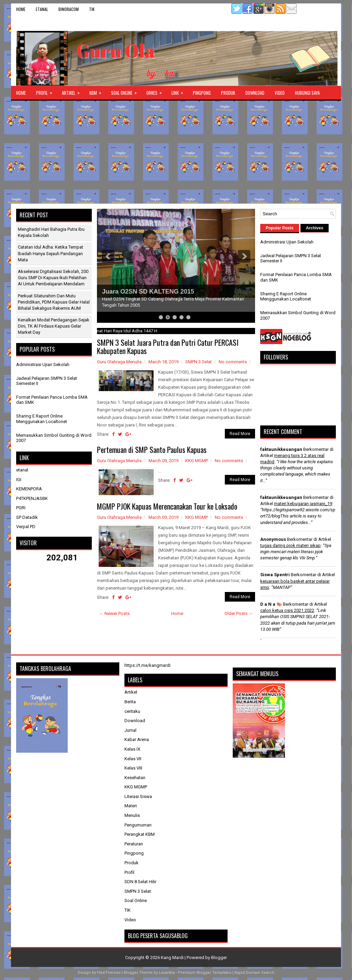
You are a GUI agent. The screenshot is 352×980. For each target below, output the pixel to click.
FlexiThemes (109, 972)
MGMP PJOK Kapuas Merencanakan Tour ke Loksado (167, 506)
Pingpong (202, 92)
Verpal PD (25, 526)
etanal (42, 9)
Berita (130, 701)
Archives (314, 228)
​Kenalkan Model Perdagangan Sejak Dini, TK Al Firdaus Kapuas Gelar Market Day (53, 326)
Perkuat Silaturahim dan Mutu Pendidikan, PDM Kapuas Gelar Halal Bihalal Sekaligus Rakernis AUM (54, 302)
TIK (92, 9)
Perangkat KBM (139, 834)
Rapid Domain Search (254, 972)
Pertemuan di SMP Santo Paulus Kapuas (152, 449)
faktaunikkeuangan (281, 449)
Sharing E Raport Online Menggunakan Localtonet (41, 418)
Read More (240, 433)
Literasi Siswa (138, 796)
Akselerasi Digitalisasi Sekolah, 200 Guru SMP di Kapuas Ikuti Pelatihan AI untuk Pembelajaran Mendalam (53, 277)
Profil (46, 91)
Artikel (73, 91)
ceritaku (132, 711)
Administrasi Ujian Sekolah (42, 364)
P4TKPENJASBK (32, 498)
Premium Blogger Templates (204, 972)
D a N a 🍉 (271, 604)
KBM (97, 91)
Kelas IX (132, 749)
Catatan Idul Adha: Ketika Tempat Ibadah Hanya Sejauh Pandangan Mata (50, 253)
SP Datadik (27, 517)
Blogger (219, 957)
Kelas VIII (133, 768)
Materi (130, 805)
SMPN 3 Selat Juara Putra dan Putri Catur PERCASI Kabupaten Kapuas (168, 346)
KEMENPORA (29, 488)
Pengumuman (138, 825)
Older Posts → (238, 613)
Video (280, 92)
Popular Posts (280, 228)
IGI (18, 479)
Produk (228, 92)
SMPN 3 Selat (198, 361)
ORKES (156, 91)
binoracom (68, 9)
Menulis (132, 815)
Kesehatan (134, 777)
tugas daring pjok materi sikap (290, 545)
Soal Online (126, 91)
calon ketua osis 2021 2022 (287, 610)
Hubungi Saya (307, 92)
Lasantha (167, 972)
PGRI (20, 507)
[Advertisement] (176, 152)
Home (20, 9)
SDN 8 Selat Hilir (140, 881)
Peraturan (133, 843)
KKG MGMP (196, 460)
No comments (233, 361)
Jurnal (130, 730)
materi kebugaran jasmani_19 (303, 503)
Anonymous (273, 539)
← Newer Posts (114, 613)
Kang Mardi (173, 957)
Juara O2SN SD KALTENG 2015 (148, 291)
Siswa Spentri (275, 574)
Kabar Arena (136, 739)
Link (180, 91)
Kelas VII (132, 758)
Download (254, 92)
